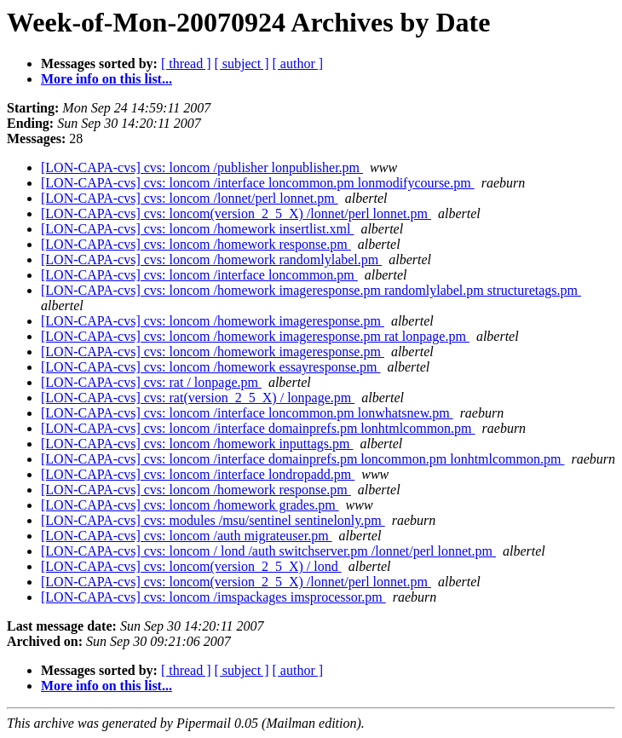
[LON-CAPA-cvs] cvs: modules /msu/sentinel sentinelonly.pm (213, 520)
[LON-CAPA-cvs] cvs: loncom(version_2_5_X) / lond (191, 566)
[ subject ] (242, 63)
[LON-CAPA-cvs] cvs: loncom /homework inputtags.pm (197, 443)
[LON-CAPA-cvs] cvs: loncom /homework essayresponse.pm (210, 367)
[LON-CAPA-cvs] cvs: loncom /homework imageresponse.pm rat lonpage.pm (255, 336)
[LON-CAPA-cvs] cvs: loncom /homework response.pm (196, 244)
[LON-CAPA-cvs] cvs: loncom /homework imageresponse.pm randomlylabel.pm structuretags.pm (311, 290)
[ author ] (298, 63)
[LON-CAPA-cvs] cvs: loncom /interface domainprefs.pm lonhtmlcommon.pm (258, 428)
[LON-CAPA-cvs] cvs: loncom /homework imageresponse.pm (212, 321)
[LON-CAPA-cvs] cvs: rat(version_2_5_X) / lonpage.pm (197, 397)
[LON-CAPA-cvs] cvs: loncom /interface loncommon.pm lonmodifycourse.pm (258, 183)
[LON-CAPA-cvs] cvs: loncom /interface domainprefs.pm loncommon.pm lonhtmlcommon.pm (302, 459)
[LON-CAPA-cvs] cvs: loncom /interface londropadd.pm (197, 474)
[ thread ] (186, 63)
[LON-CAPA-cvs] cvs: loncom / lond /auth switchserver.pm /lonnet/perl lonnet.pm (268, 551)
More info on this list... (106, 79)
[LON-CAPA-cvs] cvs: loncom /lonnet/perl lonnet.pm (189, 198)
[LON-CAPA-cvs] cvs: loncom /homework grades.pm (190, 505)
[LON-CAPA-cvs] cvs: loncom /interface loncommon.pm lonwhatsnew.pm (247, 413)
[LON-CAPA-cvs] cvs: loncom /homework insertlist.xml (197, 229)
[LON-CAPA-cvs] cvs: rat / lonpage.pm (151, 382)
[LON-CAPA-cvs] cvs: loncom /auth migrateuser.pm (186, 535)
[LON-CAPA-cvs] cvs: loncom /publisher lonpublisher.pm (202, 167)
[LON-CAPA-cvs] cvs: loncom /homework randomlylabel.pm (211, 259)
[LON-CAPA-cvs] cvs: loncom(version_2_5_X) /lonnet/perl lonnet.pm (236, 213)
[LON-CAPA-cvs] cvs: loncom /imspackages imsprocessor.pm (213, 597)
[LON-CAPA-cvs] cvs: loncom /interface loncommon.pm (199, 275)
